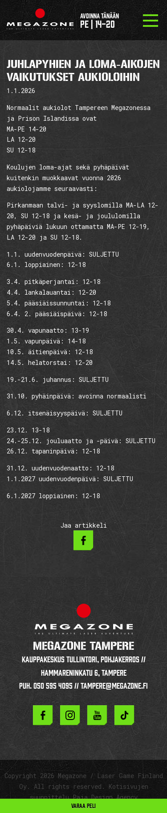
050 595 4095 (53, 686)
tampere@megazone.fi (114, 686)
